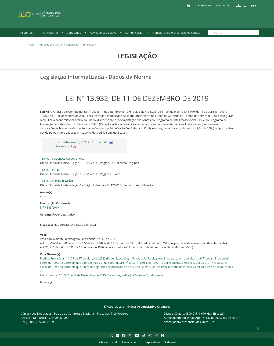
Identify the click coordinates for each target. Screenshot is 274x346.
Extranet (170, 342)
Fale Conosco (223, 5)
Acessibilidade (203, 5)
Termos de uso (131, 342)
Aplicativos (153, 342)
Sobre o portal (107, 342)
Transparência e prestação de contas (175, 33)
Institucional (49, 33)
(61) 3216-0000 (211, 318)
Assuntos (26, 33)
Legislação (72, 44)
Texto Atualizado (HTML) (72, 142)
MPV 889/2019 (49, 207)
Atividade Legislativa (103, 33)
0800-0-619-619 (195, 313)
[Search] (233, 32)
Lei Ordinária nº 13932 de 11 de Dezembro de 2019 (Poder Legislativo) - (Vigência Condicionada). (102, 275)
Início (31, 44)
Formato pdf (66, 146)
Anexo (44, 196)
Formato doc (102, 142)
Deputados (73, 33)
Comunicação (134, 33)
